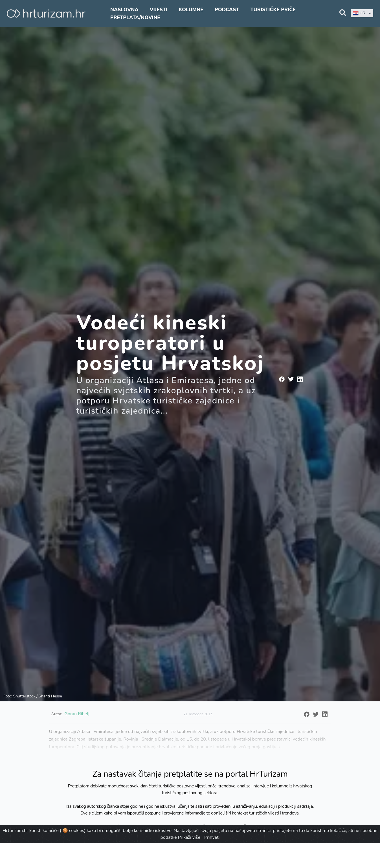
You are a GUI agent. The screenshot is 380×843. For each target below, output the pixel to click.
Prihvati (211, 837)
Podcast (227, 9)
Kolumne (191, 9)
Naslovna (124, 9)
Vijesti (158, 9)
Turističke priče (273, 9)
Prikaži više (189, 837)
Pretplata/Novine (135, 17)
